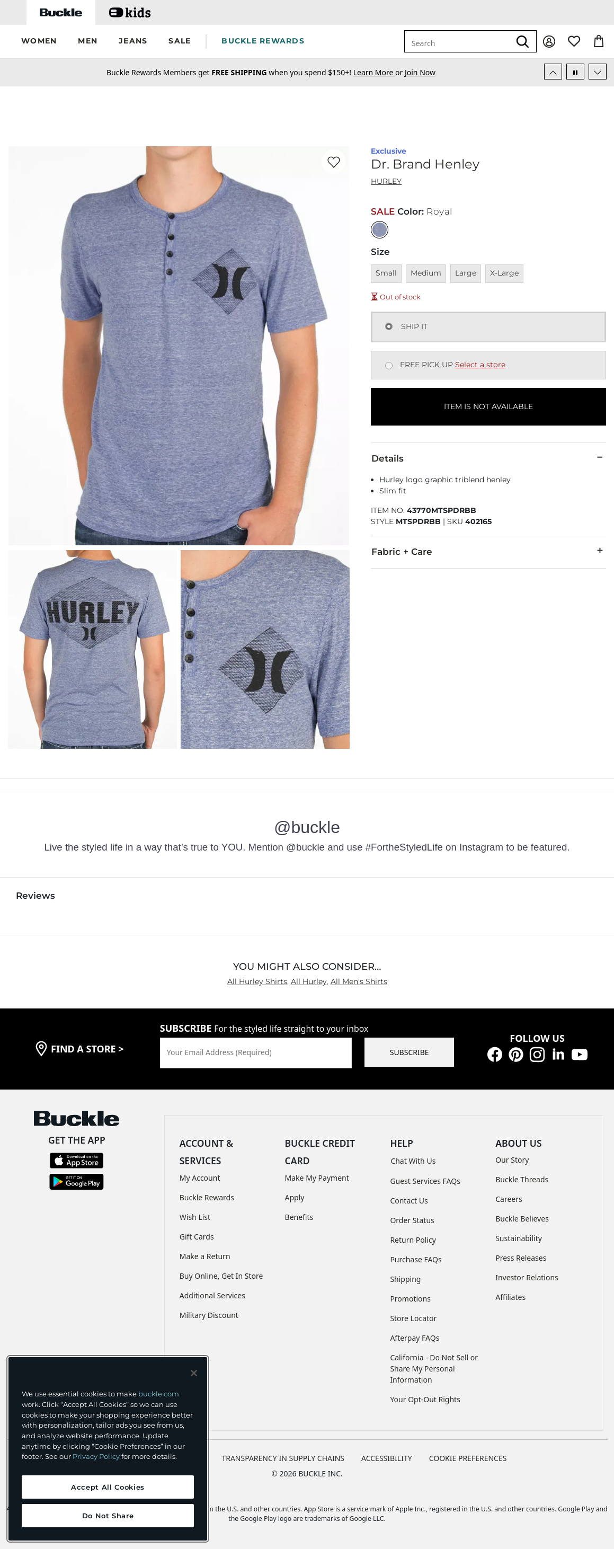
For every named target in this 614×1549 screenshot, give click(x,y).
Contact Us (409, 1201)
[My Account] (549, 41)
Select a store (480, 364)
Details (488, 458)
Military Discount (209, 1315)
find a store (87, 1048)
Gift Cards (197, 1237)
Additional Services (212, 1295)
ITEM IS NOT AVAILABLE (488, 406)
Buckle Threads (521, 1179)
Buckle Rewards (207, 1197)
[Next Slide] (598, 71)
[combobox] (457, 41)
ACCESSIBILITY (386, 1458)
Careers (508, 1199)
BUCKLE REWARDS (263, 41)
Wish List (195, 1217)
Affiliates (510, 1297)
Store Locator (413, 1318)
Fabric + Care (488, 551)
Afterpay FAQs (414, 1338)
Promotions (410, 1299)
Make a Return (205, 1256)
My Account (200, 1178)
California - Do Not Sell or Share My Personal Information (434, 1368)
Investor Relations (526, 1277)
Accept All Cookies (108, 1487)
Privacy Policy (96, 1456)
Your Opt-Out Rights (425, 1399)
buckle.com (158, 1393)
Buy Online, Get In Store (221, 1276)
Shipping (405, 1279)
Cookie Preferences (468, 1458)
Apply (295, 1197)
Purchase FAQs (415, 1259)
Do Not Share (108, 1515)
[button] (39, 41)
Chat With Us (412, 1161)
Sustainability (518, 1238)
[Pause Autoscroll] (575, 71)
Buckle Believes (522, 1219)
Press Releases (520, 1258)
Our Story (512, 1160)
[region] (107, 1449)
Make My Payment (317, 1178)
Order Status (412, 1220)
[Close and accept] (194, 1373)
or (379, 72)
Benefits (299, 1217)
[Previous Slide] (553, 71)
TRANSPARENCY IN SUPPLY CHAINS (282, 1458)
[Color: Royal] (379, 230)
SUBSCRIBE (409, 1052)
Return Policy (412, 1240)
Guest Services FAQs (425, 1181)
